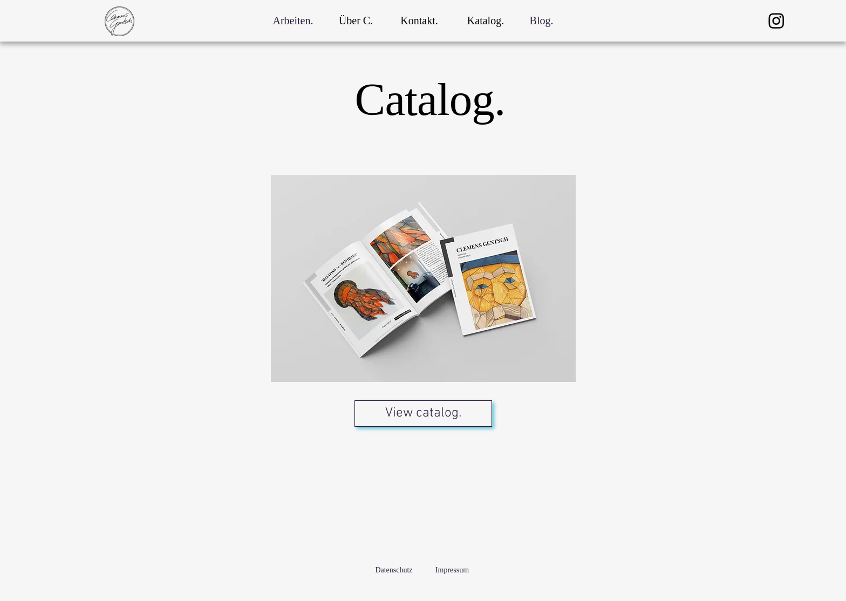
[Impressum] (452, 570)
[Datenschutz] (393, 570)
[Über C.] (356, 20)
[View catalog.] (423, 413)
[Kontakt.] (419, 20)
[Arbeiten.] (292, 20)
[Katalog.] (485, 20)
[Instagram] (776, 20)
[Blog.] (541, 20)
